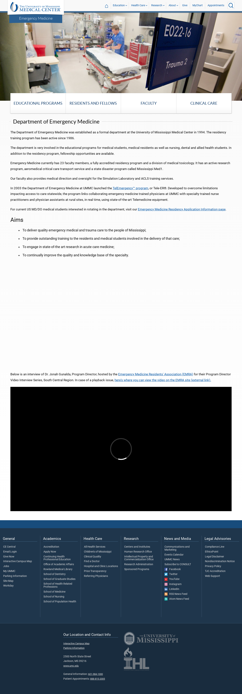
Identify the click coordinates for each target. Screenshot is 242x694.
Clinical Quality (92, 556)
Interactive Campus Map (17, 561)
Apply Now (49, 551)
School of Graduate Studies (59, 579)
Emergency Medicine (36, 18)
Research (156, 5)
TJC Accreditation (215, 571)
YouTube (171, 579)
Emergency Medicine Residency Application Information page (182, 209)
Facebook (172, 569)
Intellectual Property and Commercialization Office (139, 558)
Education (119, 5)
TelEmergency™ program (130, 188)
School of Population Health (59, 601)
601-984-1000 (95, 674)
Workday (8, 585)
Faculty (149, 103)
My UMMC (9, 571)
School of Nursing (53, 596)
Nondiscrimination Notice (220, 561)
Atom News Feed (176, 598)
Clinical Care (203, 103)
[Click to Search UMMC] (231, 5)
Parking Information (15, 576)
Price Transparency (95, 571)
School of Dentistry (54, 574)
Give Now (8, 556)
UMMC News (172, 559)
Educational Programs (38, 103)
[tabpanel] (121, 56)
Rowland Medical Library (57, 569)
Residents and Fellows (93, 103)
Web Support (212, 576)
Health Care (138, 5)
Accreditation (51, 546)
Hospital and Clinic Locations (101, 566)
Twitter (171, 574)
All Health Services (94, 546)
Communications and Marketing (177, 548)
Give (184, 5)
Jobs (6, 566)
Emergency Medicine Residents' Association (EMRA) (155, 374)
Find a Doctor (92, 561)
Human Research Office (138, 551)
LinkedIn (171, 589)
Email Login (10, 551)
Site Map (8, 581)
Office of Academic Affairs (58, 564)
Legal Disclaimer (214, 556)
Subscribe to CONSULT (177, 564)
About (172, 5)
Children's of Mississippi (97, 551)
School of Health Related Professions (57, 585)
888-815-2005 (97, 678)
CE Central (9, 546)
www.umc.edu (71, 665)
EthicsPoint (211, 551)
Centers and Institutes (137, 546)
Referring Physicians (96, 576)
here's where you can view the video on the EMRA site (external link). (163, 380)
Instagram (173, 584)
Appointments (216, 5)
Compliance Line (214, 546)
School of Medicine (54, 591)
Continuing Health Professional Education (57, 558)
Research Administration (138, 564)
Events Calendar (174, 554)
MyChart (197, 5)
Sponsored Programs (136, 569)
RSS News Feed (175, 594)
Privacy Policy (213, 566)
